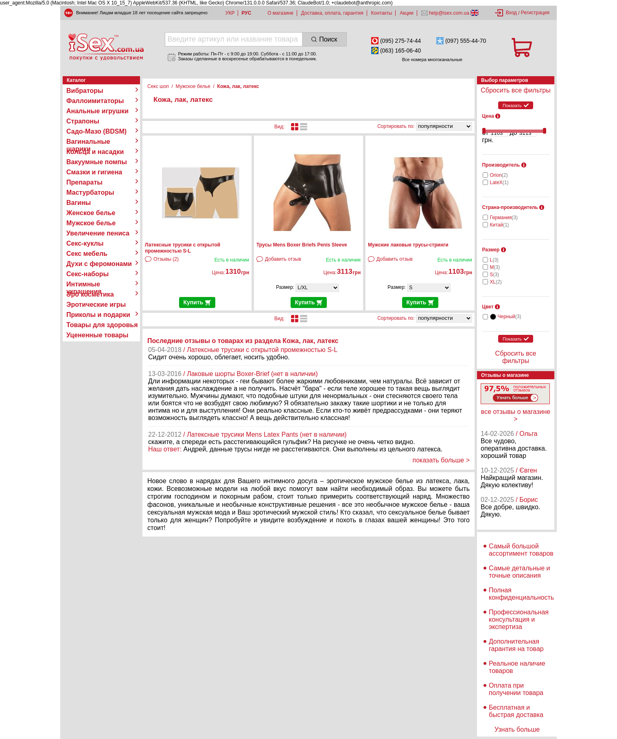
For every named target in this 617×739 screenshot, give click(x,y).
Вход (511, 12)
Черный (509, 316)
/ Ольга (526, 433)
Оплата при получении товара (516, 689)
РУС (246, 13)
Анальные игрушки (97, 111)
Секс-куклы (84, 243)
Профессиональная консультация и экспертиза (519, 619)
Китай (499, 225)
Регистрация (535, 12)
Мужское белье (91, 223)
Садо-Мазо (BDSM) (96, 131)
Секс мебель (86, 253)
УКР (230, 13)
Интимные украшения (84, 284)
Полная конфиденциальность (521, 594)
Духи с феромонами (99, 263)
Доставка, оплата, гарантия (332, 13)
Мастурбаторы (90, 192)
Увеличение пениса (97, 233)
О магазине (280, 13)
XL (496, 282)
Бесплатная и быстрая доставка (516, 711)
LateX (499, 182)
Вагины (78, 202)
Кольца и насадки (95, 151)
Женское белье (91, 212)
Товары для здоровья (102, 324)
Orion (499, 175)
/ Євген (526, 470)
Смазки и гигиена (94, 172)
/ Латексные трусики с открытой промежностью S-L (260, 349)
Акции (407, 13)
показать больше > (441, 460)
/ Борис (527, 499)
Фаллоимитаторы (95, 100)
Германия (504, 217)
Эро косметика (90, 294)
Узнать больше (517, 729)
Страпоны (82, 121)
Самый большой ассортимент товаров (521, 550)
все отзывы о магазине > (515, 415)
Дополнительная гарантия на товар (516, 645)
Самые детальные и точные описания (519, 572)
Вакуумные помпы (96, 161)
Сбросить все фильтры (515, 90)
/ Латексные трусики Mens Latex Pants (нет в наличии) (264, 434)
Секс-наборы (87, 274)
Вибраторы (84, 90)
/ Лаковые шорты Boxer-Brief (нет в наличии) (250, 373)
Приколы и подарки (98, 314)
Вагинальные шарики (88, 141)
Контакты (381, 13)
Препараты (84, 182)
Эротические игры (96, 304)
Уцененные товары (97, 335)
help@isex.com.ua (449, 13)
